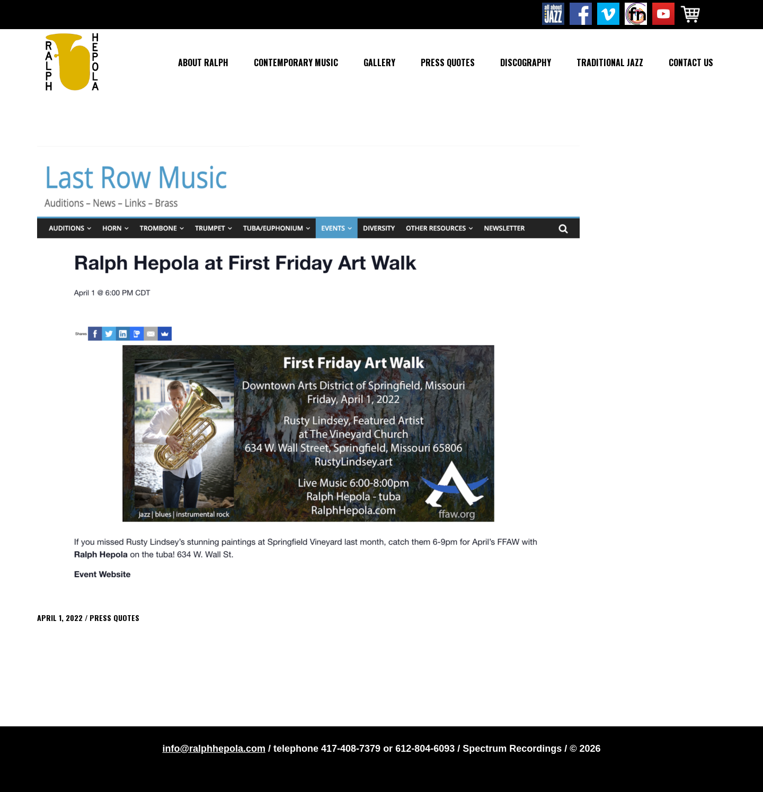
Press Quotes (114, 617)
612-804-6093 (425, 748)
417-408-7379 (350, 748)
